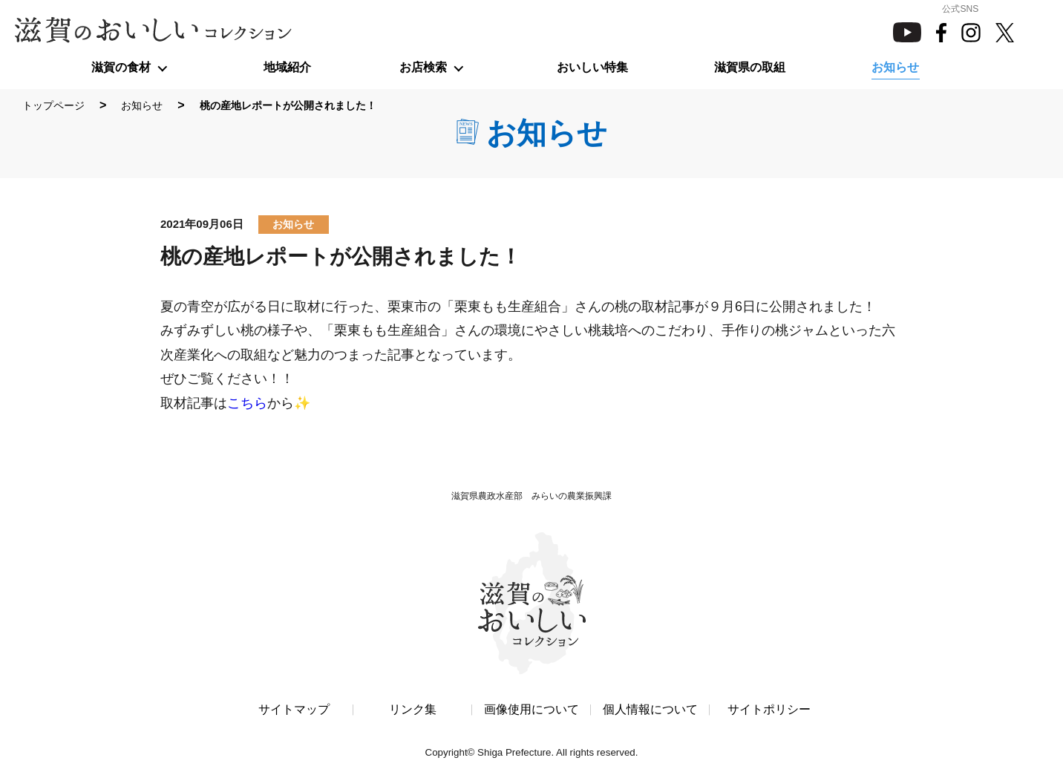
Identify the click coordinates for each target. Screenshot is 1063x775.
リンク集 (412, 710)
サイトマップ (294, 710)
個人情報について (650, 710)
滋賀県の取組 (749, 67)
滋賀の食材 (121, 67)
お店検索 (423, 67)
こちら (247, 403)
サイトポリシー (769, 710)
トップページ (53, 105)
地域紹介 (287, 67)
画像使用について (531, 710)
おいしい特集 (592, 67)
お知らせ (895, 67)
